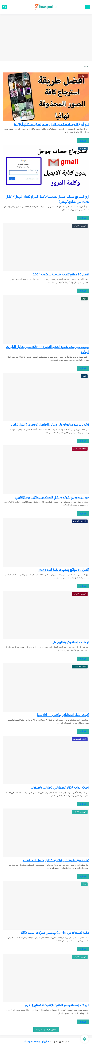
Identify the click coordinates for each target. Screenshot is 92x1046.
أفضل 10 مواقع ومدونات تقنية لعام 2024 (63, 569)
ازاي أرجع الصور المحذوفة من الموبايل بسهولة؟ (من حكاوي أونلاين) (51, 124)
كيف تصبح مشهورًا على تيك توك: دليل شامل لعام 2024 (56, 860)
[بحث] (4, 7)
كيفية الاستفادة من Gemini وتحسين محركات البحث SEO (55, 932)
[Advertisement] (46, 37)
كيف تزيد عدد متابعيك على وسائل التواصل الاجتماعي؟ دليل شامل (50, 424)
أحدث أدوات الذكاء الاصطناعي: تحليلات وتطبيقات (60, 787)
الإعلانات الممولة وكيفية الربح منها (70, 642)
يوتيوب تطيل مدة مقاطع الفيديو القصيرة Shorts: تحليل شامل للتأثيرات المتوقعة (47, 349)
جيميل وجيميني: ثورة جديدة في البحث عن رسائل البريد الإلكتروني (52, 497)
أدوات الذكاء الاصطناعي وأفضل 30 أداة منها (63, 715)
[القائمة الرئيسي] (87, 7)
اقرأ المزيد (83, 140)
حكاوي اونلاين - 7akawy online (36, 1041)
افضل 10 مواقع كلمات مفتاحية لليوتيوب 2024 (61, 274)
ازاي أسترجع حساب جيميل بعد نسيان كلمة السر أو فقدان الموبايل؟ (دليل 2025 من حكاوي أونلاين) (47, 199)
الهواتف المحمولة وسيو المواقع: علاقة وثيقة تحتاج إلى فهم (57, 1005)
